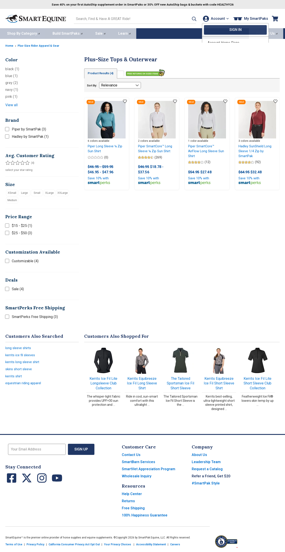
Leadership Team (206, 461)
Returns (128, 500)
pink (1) (11, 96)
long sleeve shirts (19, 347)
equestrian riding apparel (24, 385)
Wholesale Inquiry (136, 475)
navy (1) (11, 89)
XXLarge (62, 192)
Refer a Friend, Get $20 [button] (211, 475)
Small (37, 192)
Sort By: (92, 84)
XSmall (12, 192)
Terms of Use (13, 543)
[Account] (215, 18)
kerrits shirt (14, 378)
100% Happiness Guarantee (144, 514)
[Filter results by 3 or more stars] (16, 162)
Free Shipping (133, 507)
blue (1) (11, 75)
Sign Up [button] (81, 448)
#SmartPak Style (206, 482)
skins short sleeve (19, 370)
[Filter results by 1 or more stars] (7, 162)
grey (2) (11, 82)
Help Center (132, 493)
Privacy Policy (35, 543)
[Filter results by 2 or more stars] (12, 162)
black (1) (12, 68)
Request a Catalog (207, 468)
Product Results (103, 72)
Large (24, 192)
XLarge (49, 192)
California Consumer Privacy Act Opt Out (74, 543)
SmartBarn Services (138, 461)
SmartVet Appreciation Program (148, 468)
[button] (188, 18)
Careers (175, 543)
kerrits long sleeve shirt (23, 362)
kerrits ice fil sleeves (21, 355)
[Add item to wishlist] (125, 101)
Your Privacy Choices (117, 543)
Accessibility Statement (151, 543)
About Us (199, 454)
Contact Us (131, 454)
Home (9, 44)
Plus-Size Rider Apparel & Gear (41, 44)
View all (11, 104)
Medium (12, 199)
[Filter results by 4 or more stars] (21, 162)
